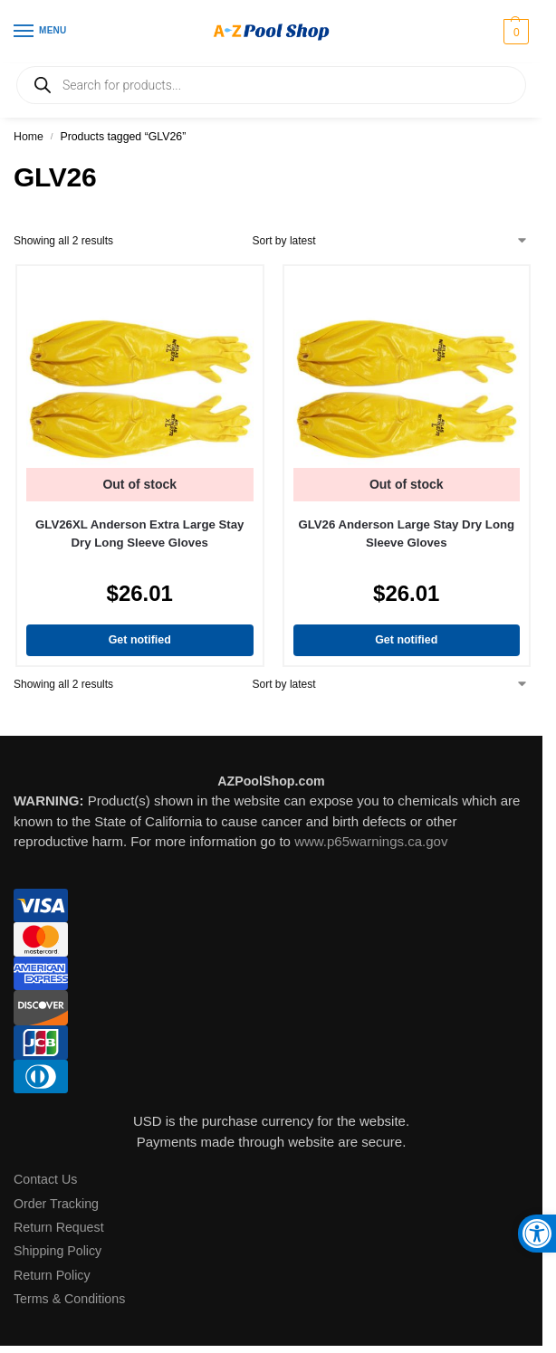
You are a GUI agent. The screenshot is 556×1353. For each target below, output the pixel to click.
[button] (514, 31)
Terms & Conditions (69, 1298)
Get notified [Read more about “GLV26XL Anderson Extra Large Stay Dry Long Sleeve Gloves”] (140, 640)
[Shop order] (391, 241)
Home (28, 136)
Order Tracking (56, 1203)
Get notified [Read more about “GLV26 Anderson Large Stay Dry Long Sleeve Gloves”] (406, 640)
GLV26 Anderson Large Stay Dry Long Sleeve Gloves (406, 533)
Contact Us (45, 1179)
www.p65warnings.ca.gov (370, 841)
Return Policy (52, 1275)
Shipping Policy (57, 1250)
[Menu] (41, 31)
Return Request (59, 1227)
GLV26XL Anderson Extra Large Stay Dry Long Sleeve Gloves (139, 533)
